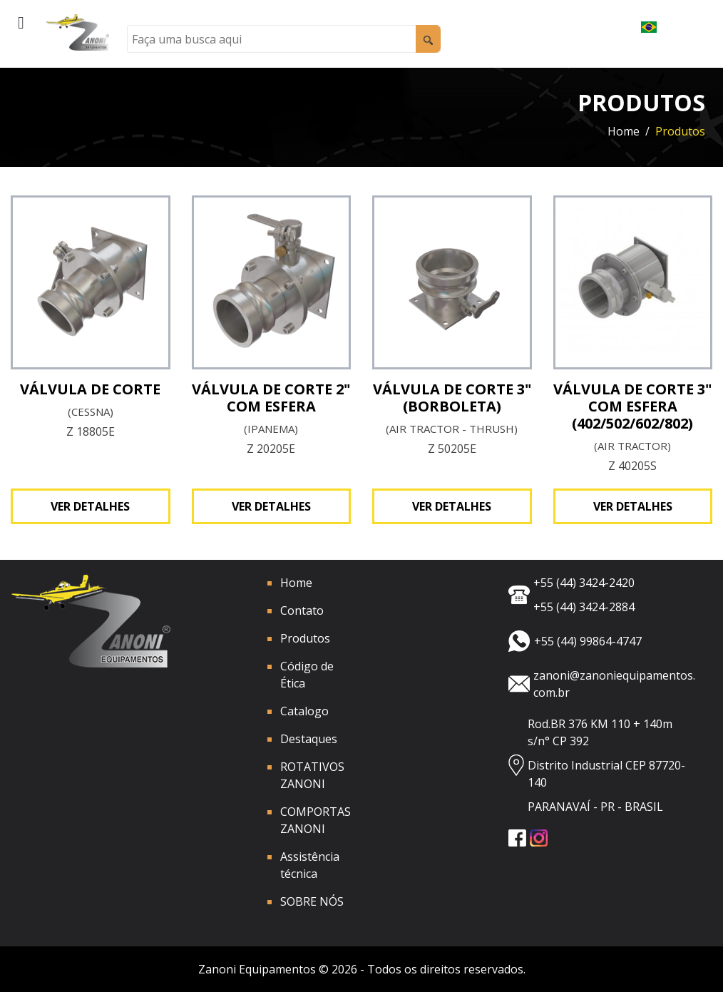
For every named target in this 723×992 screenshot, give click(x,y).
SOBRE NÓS (312, 901)
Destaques (308, 739)
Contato (302, 610)
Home (623, 131)
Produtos (305, 638)
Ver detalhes (90, 506)
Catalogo (304, 711)
